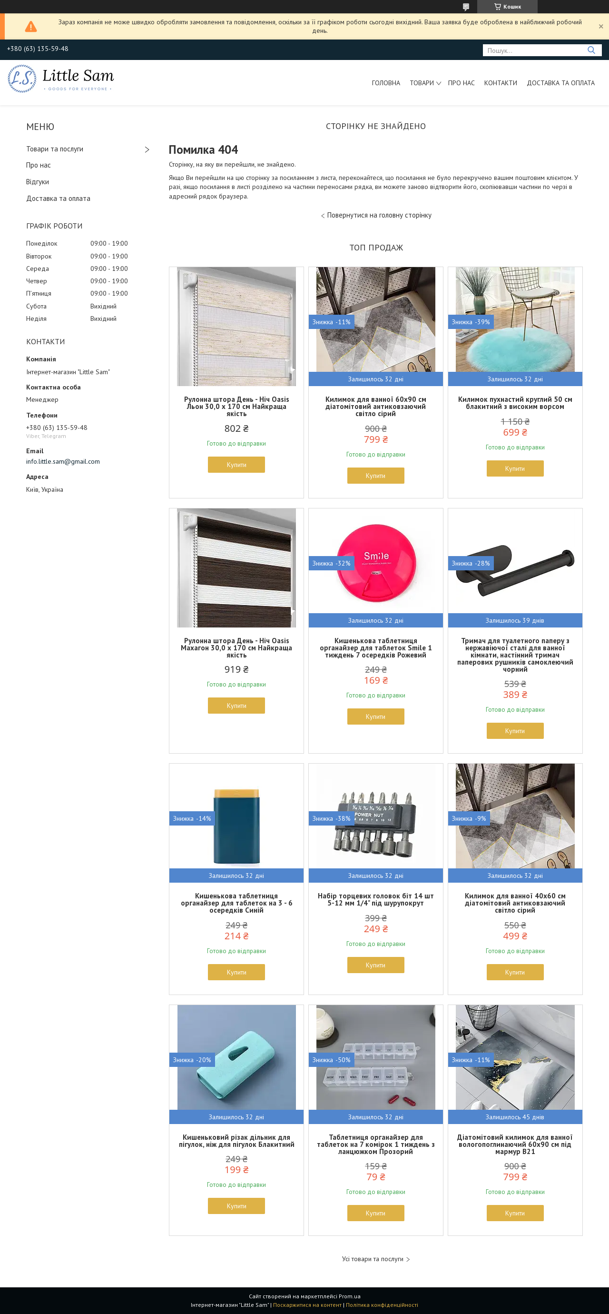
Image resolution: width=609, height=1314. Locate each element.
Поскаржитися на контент (307, 1304)
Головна (386, 83)
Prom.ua (350, 1296)
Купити (236, 464)
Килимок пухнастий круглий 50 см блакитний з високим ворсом (515, 403)
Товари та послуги (54, 148)
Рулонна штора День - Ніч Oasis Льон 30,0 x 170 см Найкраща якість (236, 406)
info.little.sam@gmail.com (63, 461)
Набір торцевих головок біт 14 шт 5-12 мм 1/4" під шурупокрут (376, 899)
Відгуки (37, 181)
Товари (422, 83)
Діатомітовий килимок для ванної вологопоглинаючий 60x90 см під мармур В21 (515, 1144)
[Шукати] (591, 50)
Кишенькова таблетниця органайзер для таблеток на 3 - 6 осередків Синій (237, 903)
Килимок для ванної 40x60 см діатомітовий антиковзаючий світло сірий (515, 903)
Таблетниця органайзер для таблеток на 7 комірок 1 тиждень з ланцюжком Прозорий (376, 1144)
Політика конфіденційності (382, 1304)
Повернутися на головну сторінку (379, 214)
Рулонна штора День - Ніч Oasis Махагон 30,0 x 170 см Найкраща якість (236, 647)
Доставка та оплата (561, 83)
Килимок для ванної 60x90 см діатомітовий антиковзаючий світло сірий (375, 406)
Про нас (461, 83)
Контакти (500, 83)
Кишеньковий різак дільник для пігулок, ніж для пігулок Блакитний (237, 1141)
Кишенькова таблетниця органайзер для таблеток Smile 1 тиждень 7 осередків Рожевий (376, 647)
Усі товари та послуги (372, 1259)
